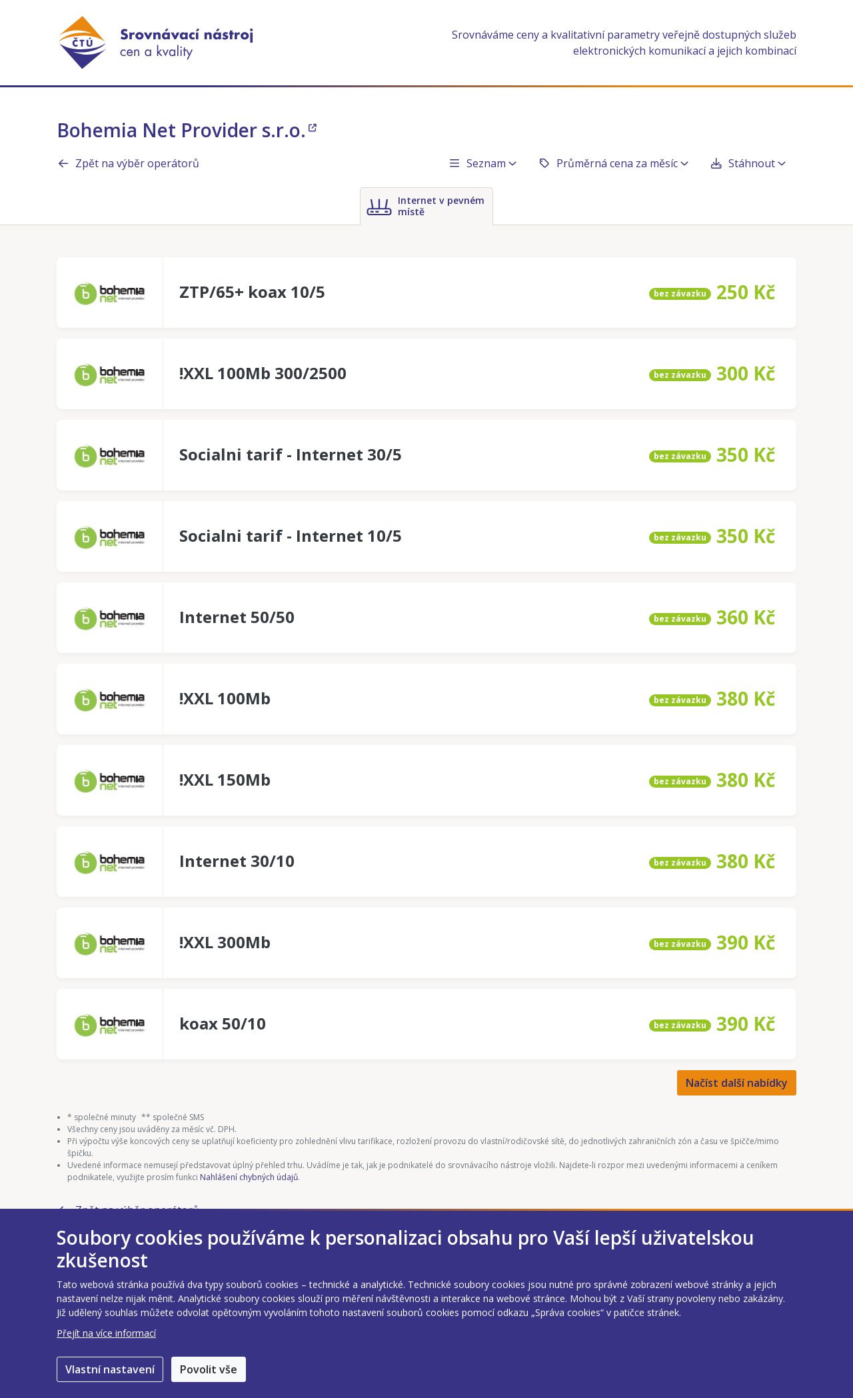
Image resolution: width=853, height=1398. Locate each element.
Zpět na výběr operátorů (128, 163)
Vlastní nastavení (110, 1369)
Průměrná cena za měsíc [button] (613, 163)
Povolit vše (208, 1369)
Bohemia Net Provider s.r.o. (187, 130)
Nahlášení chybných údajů (249, 1177)
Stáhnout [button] (748, 163)
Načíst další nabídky (737, 1082)
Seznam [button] (482, 163)
